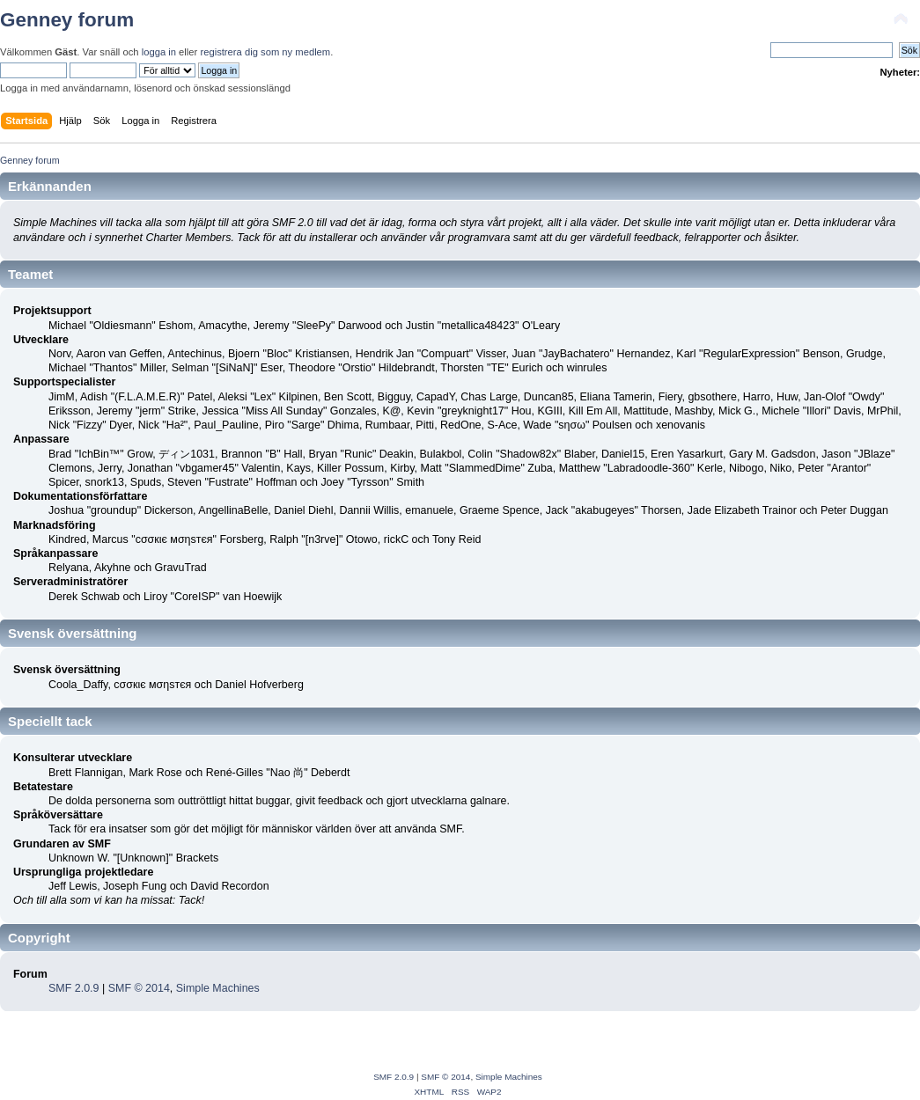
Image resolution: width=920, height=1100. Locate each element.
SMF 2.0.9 (73, 988)
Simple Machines (218, 988)
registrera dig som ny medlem (265, 52)
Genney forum (67, 20)
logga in (159, 52)
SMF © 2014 (139, 988)
